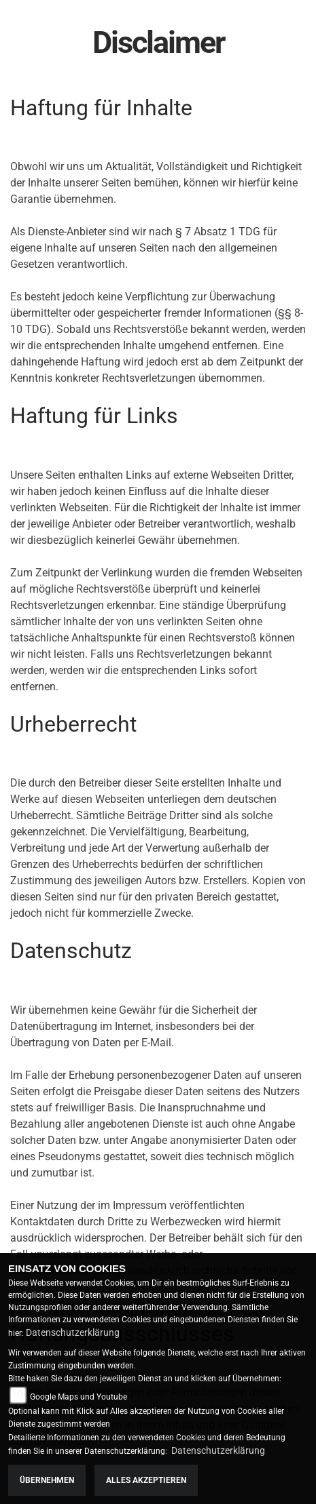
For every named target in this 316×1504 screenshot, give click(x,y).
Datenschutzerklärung (73, 1332)
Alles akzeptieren (146, 1480)
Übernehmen (47, 1480)
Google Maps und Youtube (78, 1397)
